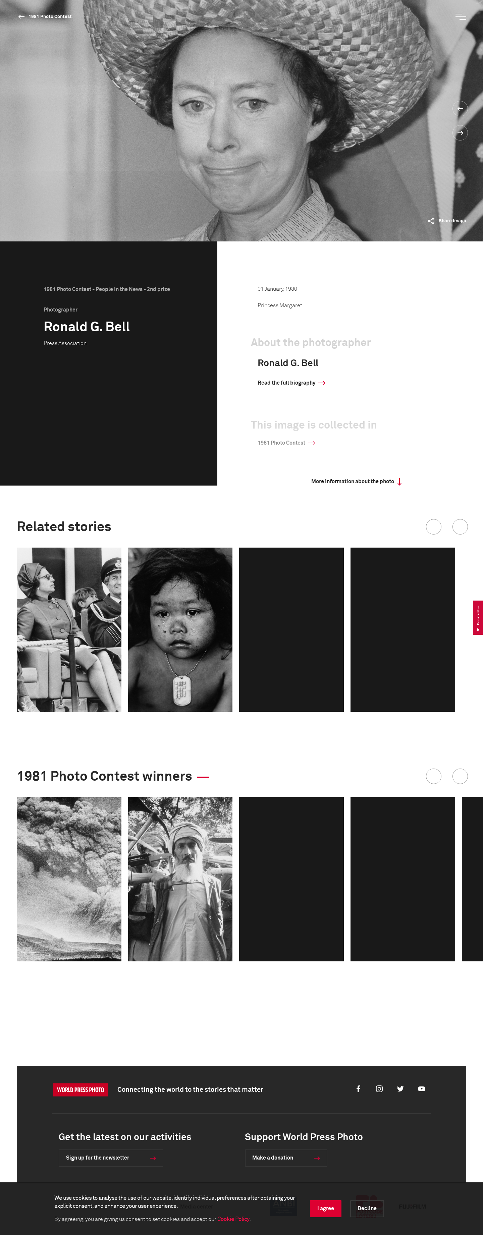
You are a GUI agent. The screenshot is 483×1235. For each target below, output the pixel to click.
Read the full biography (286, 383)
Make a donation (272, 1158)
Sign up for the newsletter (97, 1158)
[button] (433, 527)
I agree (325, 1208)
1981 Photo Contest (50, 16)
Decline (367, 1208)
